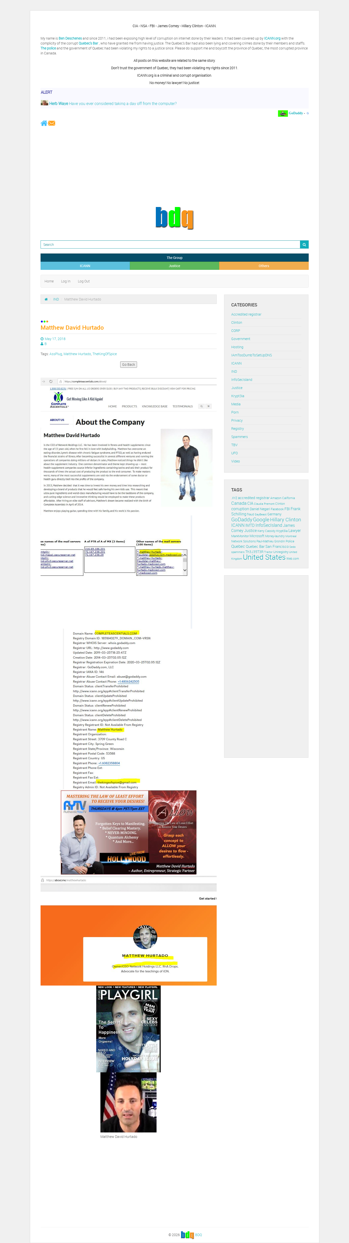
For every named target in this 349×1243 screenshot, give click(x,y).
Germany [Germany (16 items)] (274, 514)
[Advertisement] (175, 166)
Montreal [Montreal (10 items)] (291, 536)
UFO (234, 453)
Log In (65, 281)
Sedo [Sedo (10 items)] (292, 547)
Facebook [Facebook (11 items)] (277, 509)
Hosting (237, 347)
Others (264, 265)
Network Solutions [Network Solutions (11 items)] (243, 541)
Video (235, 461)
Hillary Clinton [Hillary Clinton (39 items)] (285, 519)
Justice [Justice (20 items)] (250, 530)
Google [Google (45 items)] (261, 519)
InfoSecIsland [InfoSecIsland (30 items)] (269, 525)
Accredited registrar (246, 314)
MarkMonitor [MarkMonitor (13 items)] (240, 536)
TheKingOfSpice (105, 353)
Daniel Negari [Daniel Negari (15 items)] (260, 509)
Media (236, 404)
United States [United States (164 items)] (264, 557)
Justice (174, 265)
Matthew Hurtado (77, 353)
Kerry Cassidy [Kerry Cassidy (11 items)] (266, 531)
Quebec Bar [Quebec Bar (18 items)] (255, 546)
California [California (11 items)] (288, 498)
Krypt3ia (237, 395)
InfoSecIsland (241, 379)
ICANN (85, 265)
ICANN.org (272, 38)
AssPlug (55, 353)
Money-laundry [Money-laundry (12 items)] (275, 536)
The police (48, 48)
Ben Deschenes (70, 38)
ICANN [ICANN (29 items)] (238, 525)
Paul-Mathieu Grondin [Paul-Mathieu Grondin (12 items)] (270, 541)
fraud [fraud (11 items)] (250, 514)
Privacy (237, 420)
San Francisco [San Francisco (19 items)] (277, 546)
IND (56, 299)
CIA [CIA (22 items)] (250, 503)
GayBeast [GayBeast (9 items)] (261, 514)
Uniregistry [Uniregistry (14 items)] (280, 552)
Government (240, 338)
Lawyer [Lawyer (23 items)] (294, 530)
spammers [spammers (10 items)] (238, 552)
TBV (234, 444)
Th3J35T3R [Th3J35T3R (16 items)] (254, 551)
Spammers (239, 436)
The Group (175, 257)
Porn (235, 412)
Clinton (236, 322)
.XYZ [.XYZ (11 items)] (234, 498)
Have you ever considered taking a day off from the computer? (109, 104)
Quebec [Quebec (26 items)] (238, 546)
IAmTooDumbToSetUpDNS (251, 355)
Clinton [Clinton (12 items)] (280, 504)
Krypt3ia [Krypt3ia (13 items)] (282, 531)
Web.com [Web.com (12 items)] (292, 558)
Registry (237, 428)
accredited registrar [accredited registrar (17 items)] (254, 497)
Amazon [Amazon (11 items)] (275, 498)
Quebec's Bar (89, 43)
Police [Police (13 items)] (290, 541)
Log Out (84, 281)
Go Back (128, 364)
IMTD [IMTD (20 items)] (250, 525)
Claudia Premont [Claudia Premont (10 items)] (264, 504)
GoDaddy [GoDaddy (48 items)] (241, 519)
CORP (235, 330)
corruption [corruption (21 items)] (240, 508)
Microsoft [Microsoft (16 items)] (257, 535)
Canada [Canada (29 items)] (239, 503)
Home (49, 281)
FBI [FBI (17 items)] (287, 508)
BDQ (198, 1234)
